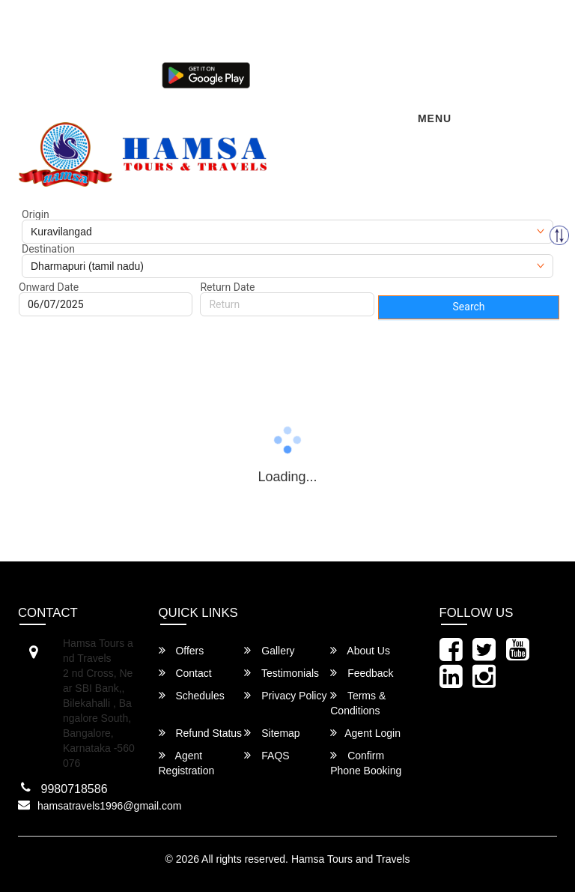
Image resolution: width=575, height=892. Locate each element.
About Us (360, 650)
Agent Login (294, 73)
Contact (185, 672)
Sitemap (271, 732)
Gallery (269, 650)
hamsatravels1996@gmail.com (93, 24)
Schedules (192, 695)
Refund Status (201, 732)
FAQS (266, 755)
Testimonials (281, 672)
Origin (35, 214)
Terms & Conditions (358, 703)
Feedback (361, 672)
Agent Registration (187, 763)
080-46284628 (168, 49)
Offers (181, 650)
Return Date (227, 287)
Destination (48, 249)
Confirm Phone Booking (365, 763)
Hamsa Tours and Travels (350, 859)
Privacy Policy (285, 695)
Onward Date (49, 287)
